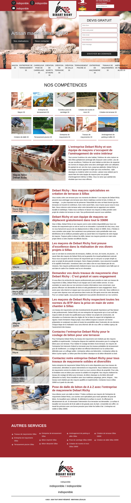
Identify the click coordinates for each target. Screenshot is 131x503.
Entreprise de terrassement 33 (26, 67)
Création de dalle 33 (69, 67)
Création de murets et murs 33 (49, 70)
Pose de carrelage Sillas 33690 (80, 440)
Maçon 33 (15, 66)
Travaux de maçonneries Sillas (25, 434)
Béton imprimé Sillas (49, 440)
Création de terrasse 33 (59, 69)
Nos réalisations (21, 41)
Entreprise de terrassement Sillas (51, 434)
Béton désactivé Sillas (50, 444)
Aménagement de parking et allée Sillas (79, 434)
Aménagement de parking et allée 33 (121, 67)
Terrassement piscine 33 (81, 66)
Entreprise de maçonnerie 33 (94, 69)
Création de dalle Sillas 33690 (108, 440)
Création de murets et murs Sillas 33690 (79, 445)
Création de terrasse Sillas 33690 (106, 434)
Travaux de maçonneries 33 (108, 67)
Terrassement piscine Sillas (24, 444)
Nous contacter (42, 41)
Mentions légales (78, 499)
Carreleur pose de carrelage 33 (39, 69)
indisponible (20, 3)
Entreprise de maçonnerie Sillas (23, 439)
